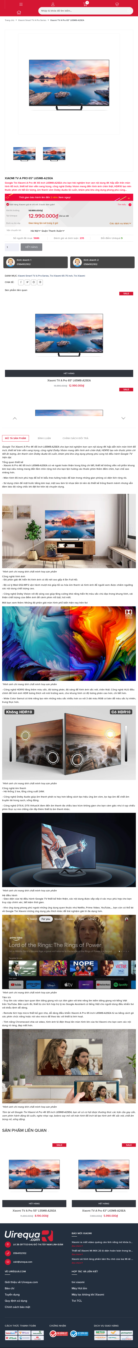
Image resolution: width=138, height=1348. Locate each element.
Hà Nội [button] (36, 231)
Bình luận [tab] (44, 438)
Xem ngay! (64, 197)
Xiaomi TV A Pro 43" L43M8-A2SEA (104, 1210)
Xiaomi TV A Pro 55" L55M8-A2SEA (34, 1210)
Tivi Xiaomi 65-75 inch (61, 276)
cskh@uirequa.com (22, 1262)
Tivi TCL (77, 1300)
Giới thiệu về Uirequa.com (21, 1282)
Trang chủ (9, 20)
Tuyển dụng (12, 1294)
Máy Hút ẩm (79, 1288)
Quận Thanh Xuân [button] (53, 231)
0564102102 (19, 1253)
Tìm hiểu (122, 205)
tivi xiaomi (78, 1282)
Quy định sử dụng (16, 1300)
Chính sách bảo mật (17, 1307)
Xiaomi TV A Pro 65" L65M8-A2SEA (69, 380)
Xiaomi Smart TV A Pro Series (32, 20)
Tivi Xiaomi (79, 276)
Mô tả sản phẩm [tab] (15, 438)
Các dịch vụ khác (120, 223)
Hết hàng (31, 247)
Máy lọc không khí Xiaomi (88, 1294)
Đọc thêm (77, 1246)
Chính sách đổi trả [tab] (75, 438)
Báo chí (9, 1288)
